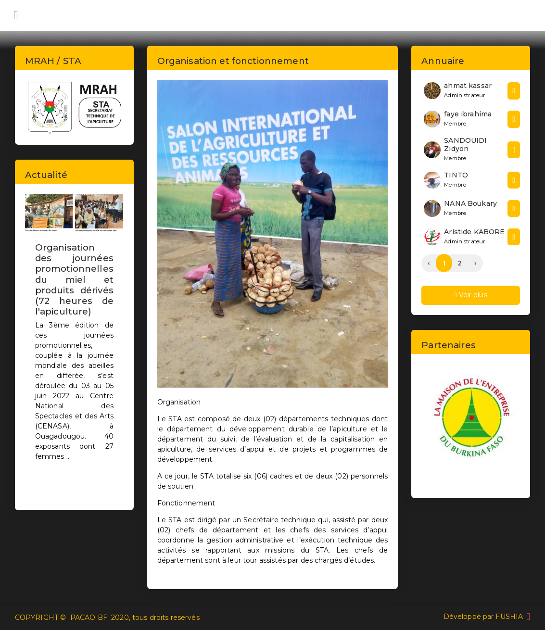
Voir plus (471, 294)
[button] (32, 343)
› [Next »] (475, 263)
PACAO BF (88, 617)
